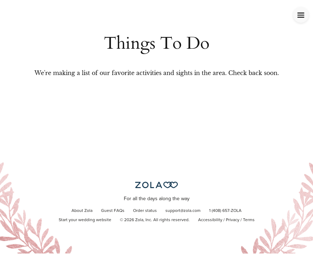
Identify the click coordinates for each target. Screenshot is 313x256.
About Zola (81, 211)
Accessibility (210, 220)
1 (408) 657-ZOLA (225, 211)
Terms (249, 220)
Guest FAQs (112, 211)
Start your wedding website (85, 220)
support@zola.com (183, 211)
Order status (145, 211)
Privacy (232, 220)
